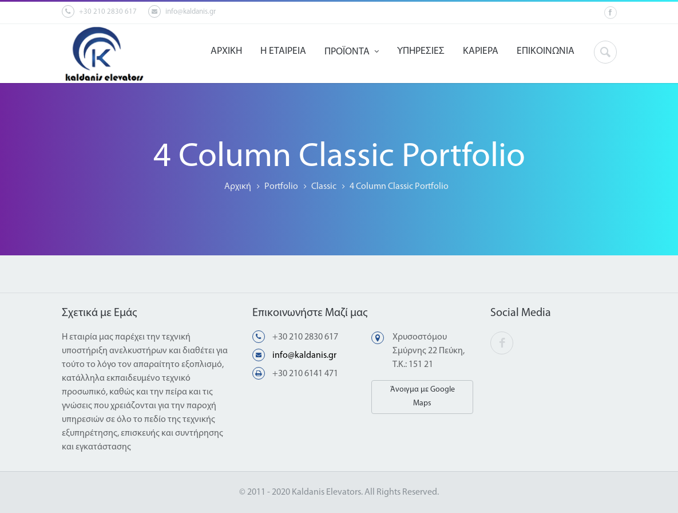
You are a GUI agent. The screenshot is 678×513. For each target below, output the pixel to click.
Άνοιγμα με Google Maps (422, 396)
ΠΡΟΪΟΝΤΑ (351, 52)
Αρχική (237, 186)
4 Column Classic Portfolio (399, 186)
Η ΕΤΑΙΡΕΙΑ (283, 51)
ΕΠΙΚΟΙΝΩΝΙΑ (545, 51)
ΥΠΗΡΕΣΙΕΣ (421, 51)
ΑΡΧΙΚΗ (226, 51)
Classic (323, 186)
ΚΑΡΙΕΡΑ (480, 51)
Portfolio (281, 186)
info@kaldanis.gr (182, 11)
